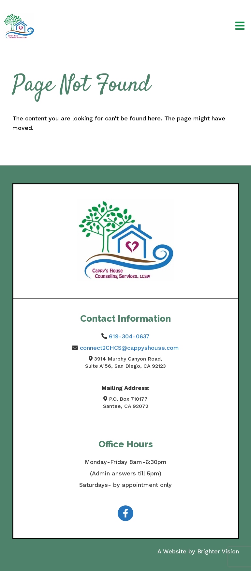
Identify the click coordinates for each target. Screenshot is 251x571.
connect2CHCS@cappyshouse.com (129, 347)
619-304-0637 (129, 336)
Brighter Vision (218, 551)
